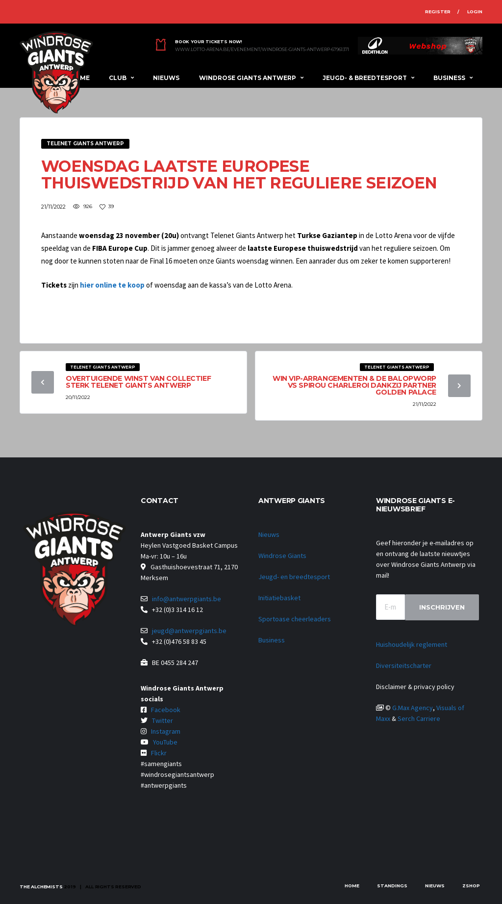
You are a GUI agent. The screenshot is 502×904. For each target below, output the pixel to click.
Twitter (162, 720)
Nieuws (166, 77)
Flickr (159, 752)
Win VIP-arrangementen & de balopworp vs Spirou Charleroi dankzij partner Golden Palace (354, 385)
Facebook (165, 709)
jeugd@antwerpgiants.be (189, 630)
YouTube (165, 742)
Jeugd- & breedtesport (365, 77)
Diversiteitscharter (403, 665)
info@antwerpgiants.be (186, 598)
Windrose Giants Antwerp (247, 77)
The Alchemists (41, 886)
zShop (471, 885)
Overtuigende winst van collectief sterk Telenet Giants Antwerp (138, 382)
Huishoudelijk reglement (411, 644)
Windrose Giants (282, 555)
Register (438, 11)
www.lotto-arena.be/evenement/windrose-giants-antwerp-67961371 (262, 49)
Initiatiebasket (279, 597)
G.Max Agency (412, 707)
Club (117, 77)
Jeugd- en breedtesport (294, 576)
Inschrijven (442, 607)
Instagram (165, 731)
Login (474, 11)
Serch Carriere (419, 718)
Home (352, 885)
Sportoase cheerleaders (294, 618)
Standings (392, 885)
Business (449, 77)
